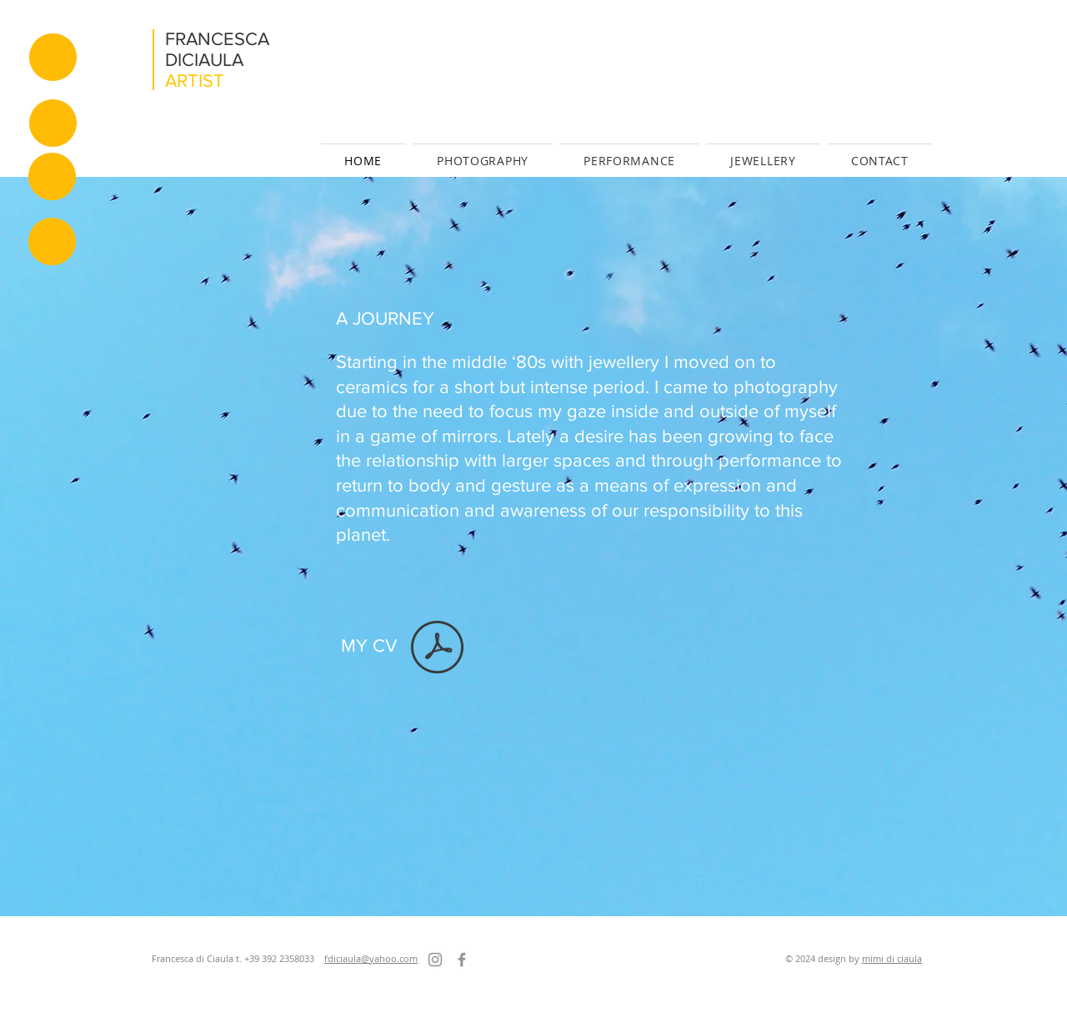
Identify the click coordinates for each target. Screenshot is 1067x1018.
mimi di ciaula (892, 958)
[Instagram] (435, 959)
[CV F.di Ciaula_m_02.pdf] (437, 649)
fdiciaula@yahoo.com (371, 958)
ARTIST (194, 80)
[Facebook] (462, 959)
